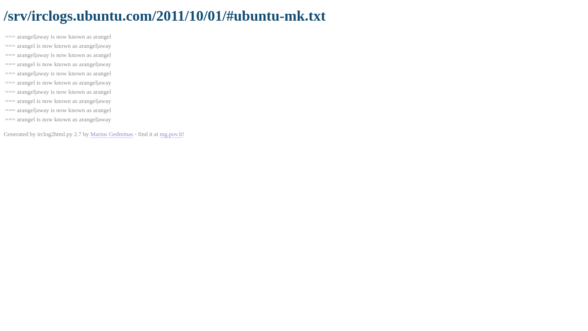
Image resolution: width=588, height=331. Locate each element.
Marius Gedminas (111, 134)
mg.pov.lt (171, 134)
